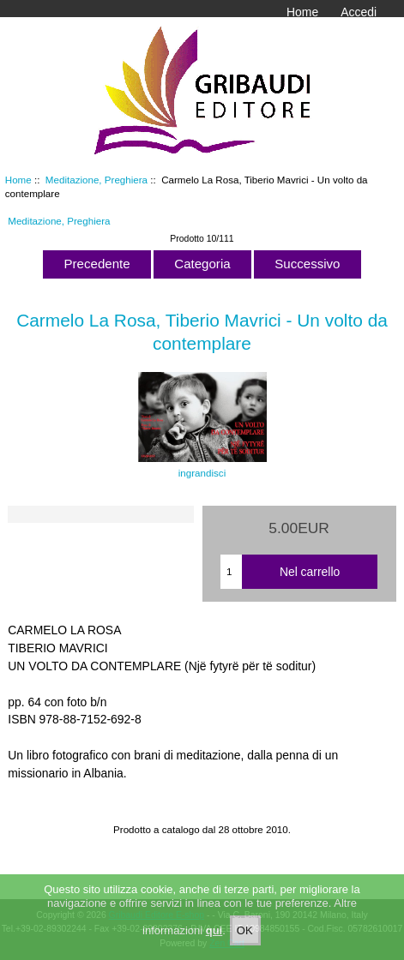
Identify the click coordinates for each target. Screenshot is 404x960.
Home (302, 12)
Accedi (359, 12)
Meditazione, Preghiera (96, 179)
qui (214, 939)
